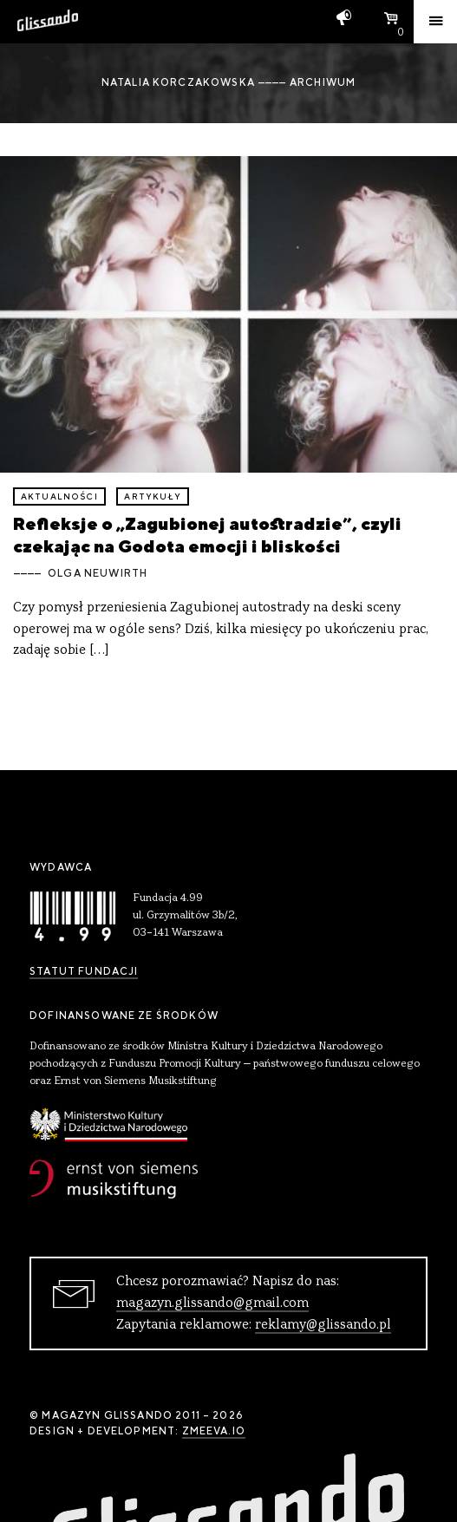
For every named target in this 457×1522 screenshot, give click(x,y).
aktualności (59, 496)
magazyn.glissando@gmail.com (212, 1303)
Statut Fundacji (83, 971)
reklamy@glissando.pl (323, 1325)
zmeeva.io (213, 1431)
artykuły (152, 496)
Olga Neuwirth (97, 573)
